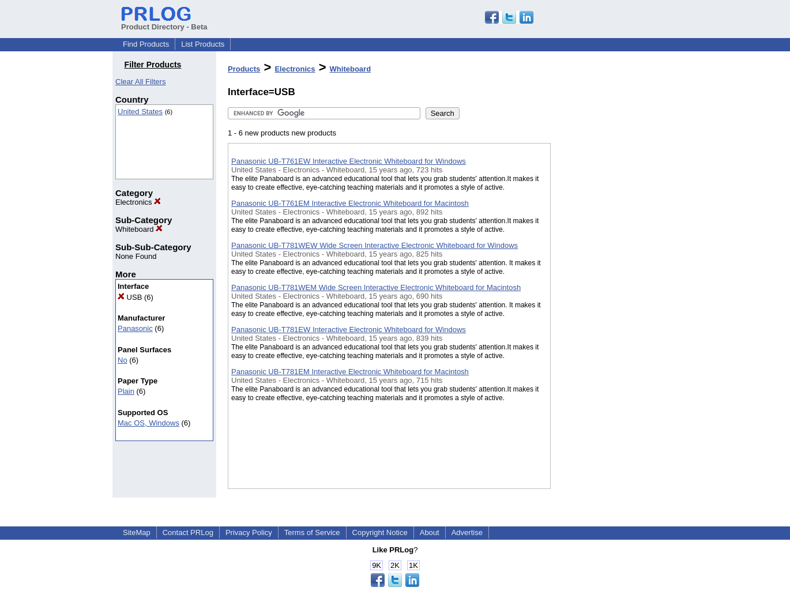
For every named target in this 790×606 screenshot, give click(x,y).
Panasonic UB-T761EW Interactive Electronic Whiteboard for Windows (348, 161)
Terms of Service (312, 532)
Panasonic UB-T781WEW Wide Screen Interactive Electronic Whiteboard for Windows (374, 245)
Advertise (467, 532)
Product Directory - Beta (164, 22)
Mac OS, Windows (148, 423)
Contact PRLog (188, 532)
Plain (126, 391)
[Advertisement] (608, 299)
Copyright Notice (380, 532)
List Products (202, 44)
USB (130, 297)
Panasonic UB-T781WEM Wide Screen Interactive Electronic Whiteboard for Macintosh (376, 287)
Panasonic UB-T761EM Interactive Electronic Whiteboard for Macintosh (350, 203)
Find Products (146, 44)
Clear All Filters (140, 81)
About (429, 532)
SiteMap (137, 532)
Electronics (138, 202)
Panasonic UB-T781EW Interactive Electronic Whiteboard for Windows (348, 329)
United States (140, 111)
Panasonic (135, 328)
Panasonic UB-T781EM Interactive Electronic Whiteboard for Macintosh (350, 371)
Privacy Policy (248, 532)
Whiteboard (139, 229)
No (122, 360)
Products (244, 69)
